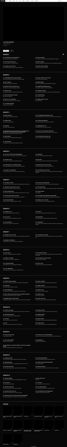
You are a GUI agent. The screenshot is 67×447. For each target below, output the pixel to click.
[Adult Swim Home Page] (2, 1)
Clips (12, 50)
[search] (66, 1)
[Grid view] (63, 54)
